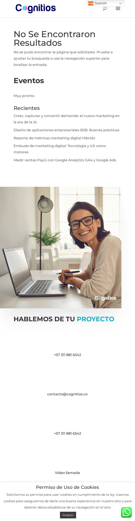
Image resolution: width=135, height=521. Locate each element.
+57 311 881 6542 (67, 355)
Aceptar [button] (68, 515)
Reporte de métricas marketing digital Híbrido (54, 138)
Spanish (97, 3)
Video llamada (67, 473)
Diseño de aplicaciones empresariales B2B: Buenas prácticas (66, 130)
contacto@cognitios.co (67, 394)
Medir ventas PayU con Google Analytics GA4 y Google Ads (65, 160)
